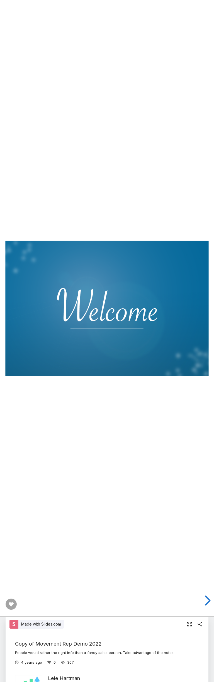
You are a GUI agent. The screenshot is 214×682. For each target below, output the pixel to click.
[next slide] (206, 601)
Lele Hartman (64, 678)
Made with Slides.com (41, 624)
